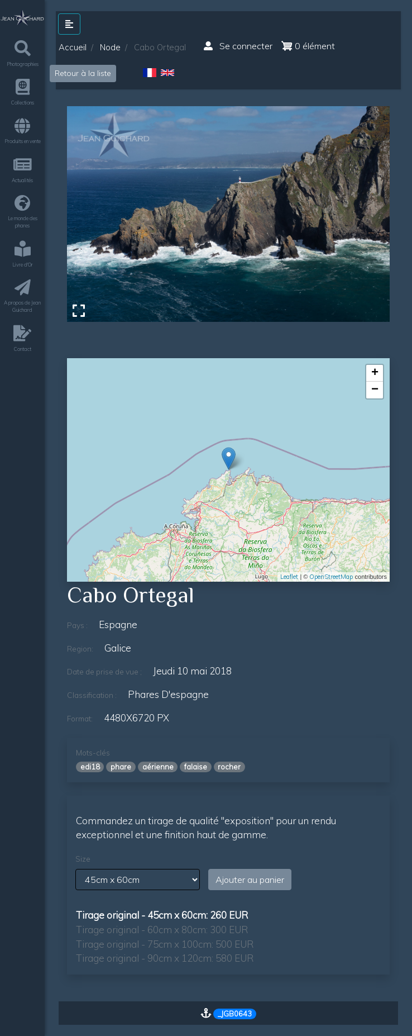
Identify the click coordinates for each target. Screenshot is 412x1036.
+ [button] (375, 373)
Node (110, 47)
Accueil (73, 47)
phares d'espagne (168, 694)
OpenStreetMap (331, 577)
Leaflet (289, 577)
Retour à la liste (83, 73)
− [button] (375, 390)
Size (82, 858)
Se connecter (238, 45)
